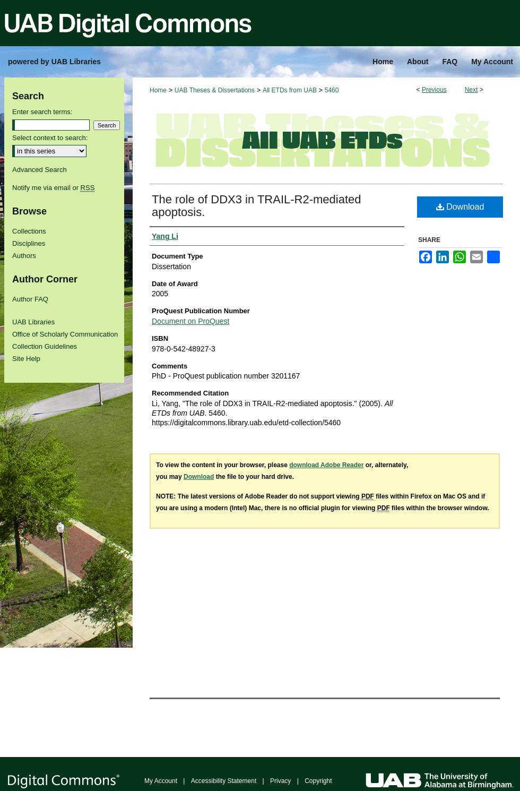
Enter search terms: (42, 112)
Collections (29, 231)
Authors (24, 256)
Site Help (26, 359)
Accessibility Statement (223, 781)
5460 (332, 90)
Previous (434, 89)
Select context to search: (50, 138)
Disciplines (28, 243)
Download (460, 206)
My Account (160, 781)
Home (158, 90)
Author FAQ (30, 299)
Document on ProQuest (190, 321)
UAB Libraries (33, 322)
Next (471, 89)
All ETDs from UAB (290, 90)
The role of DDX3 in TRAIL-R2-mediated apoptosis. (256, 206)
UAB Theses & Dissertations (215, 90)
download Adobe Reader (326, 465)
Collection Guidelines (44, 346)
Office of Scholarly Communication (65, 334)
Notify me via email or (53, 188)
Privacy (280, 781)
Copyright (318, 781)
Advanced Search (39, 170)
